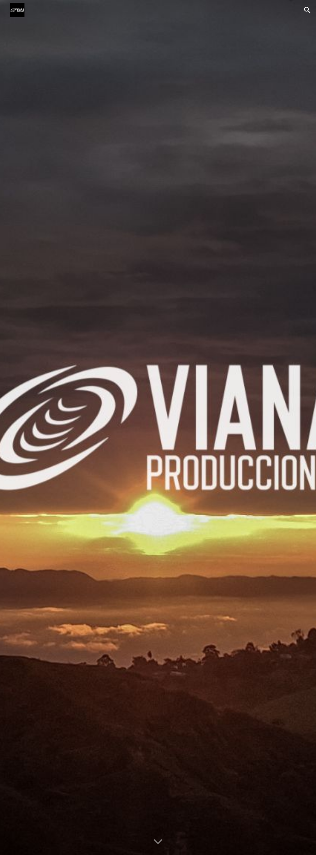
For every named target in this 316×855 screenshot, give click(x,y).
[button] (307, 10)
